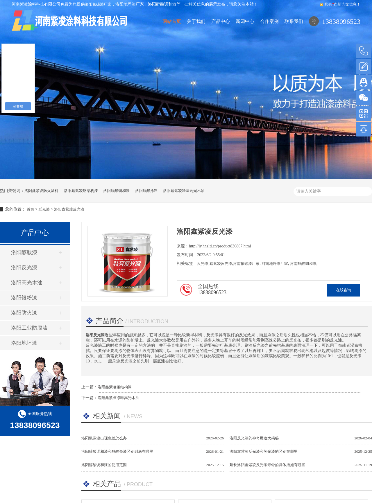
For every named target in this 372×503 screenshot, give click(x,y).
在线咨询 (343, 290)
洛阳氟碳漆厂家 (98, 4)
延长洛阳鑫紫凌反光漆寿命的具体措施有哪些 (267, 465)
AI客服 (18, 106)
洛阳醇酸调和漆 (116, 190)
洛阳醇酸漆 (24, 252)
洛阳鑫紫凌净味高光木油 (184, 190)
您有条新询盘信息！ (340, 4)
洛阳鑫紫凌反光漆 (69, 209)
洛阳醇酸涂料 (146, 190)
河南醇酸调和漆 (302, 263)
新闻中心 (245, 21)
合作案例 (269, 21)
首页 (30, 209)
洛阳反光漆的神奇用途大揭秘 (254, 438)
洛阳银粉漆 (24, 298)
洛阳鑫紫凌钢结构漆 (81, 190)
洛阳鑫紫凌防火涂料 (41, 190)
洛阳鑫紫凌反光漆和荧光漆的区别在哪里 (264, 451)
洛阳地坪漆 (24, 343)
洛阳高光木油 (26, 282)
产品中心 (220, 21)
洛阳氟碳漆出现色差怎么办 (104, 438)
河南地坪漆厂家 (274, 263)
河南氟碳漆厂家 (246, 263)
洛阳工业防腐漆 (29, 328)
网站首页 (171, 21)
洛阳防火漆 (24, 313)
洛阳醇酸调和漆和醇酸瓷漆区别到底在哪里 (117, 451)
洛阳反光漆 (24, 267)
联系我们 (294, 21)
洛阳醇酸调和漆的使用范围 (104, 465)
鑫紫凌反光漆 (221, 263)
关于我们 (196, 21)
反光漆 (44, 209)
